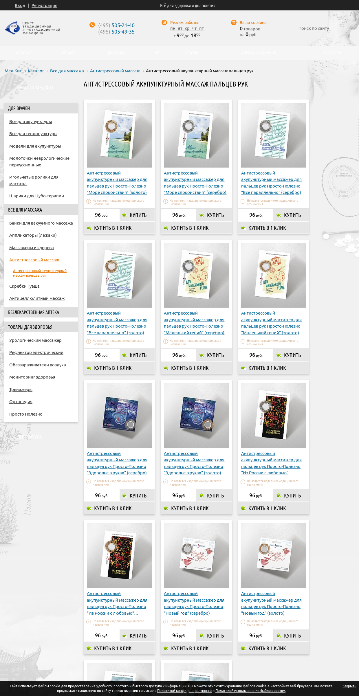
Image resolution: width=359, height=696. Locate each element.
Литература (29, 437)
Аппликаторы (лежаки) (33, 235)
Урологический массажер (35, 340)
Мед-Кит (13, 70)
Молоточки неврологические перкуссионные (39, 161)
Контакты (245, 645)
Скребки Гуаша (24, 286)
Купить (134, 207)
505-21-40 (116, 25)
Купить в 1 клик (113, 220)
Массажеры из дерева (31, 247)
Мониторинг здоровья (32, 376)
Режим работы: (184, 22)
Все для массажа (67, 70)
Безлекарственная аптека (33, 312)
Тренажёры (20, 389)
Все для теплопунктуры (33, 133)
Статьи (192, 53)
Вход (20, 5)
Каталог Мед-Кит (35, 87)
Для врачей (19, 108)
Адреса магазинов (191, 645)
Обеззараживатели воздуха (37, 364)
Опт (223, 645)
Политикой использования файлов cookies (250, 691)
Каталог (36, 70)
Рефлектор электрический (36, 352)
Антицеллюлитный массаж (37, 298)
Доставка (154, 645)
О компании (99, 645)
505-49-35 (116, 31)
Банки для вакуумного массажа (41, 223)
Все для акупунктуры (30, 121)
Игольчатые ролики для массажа (33, 180)
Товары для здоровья (30, 327)
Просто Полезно (26, 414)
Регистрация (44, 5)
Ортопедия (20, 401)
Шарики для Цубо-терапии (36, 195)
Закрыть (349, 686)
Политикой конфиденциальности (184, 691)
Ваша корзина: (253, 22)
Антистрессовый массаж (115, 70)
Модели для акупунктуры (35, 146)
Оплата (128, 645)
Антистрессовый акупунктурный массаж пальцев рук (40, 273)
